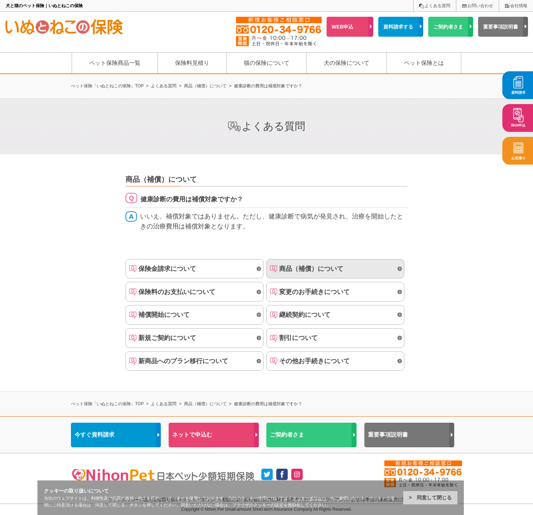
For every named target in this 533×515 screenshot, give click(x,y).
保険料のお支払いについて (176, 291)
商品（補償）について (311, 268)
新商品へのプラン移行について (183, 361)
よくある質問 (437, 5)
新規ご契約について (167, 337)
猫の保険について (266, 63)
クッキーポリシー (309, 498)
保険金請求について (167, 268)
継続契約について (304, 314)
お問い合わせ (480, 5)
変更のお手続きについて (314, 291)
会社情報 (518, 5)
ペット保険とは (424, 63)
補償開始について (164, 314)
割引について (298, 337)
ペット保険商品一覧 (114, 63)
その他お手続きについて (314, 361)
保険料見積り (192, 63)
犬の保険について (346, 63)
